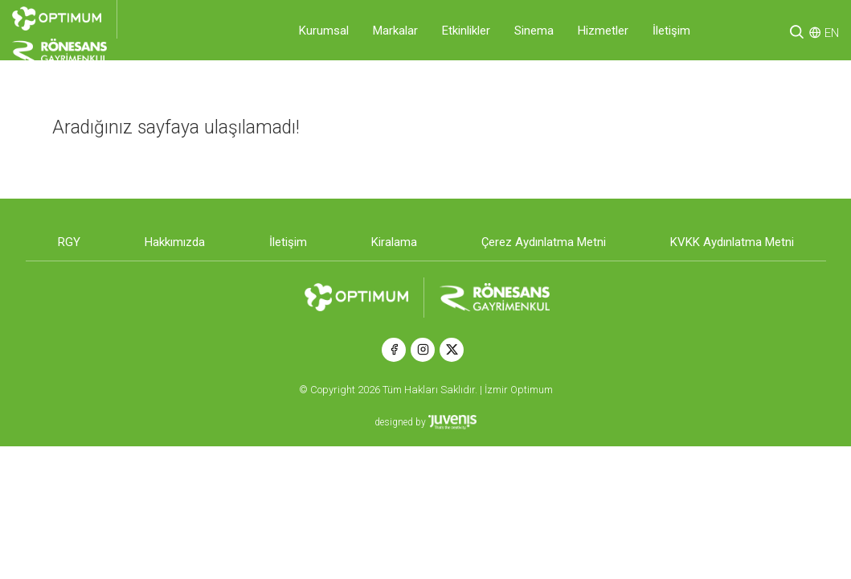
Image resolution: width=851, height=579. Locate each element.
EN (831, 33)
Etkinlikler (466, 30)
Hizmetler (603, 30)
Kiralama (394, 242)
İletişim (671, 30)
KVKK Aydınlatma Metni (732, 242)
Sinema (534, 30)
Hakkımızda (175, 242)
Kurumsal (324, 30)
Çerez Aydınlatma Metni (543, 242)
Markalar (395, 30)
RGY (69, 242)
